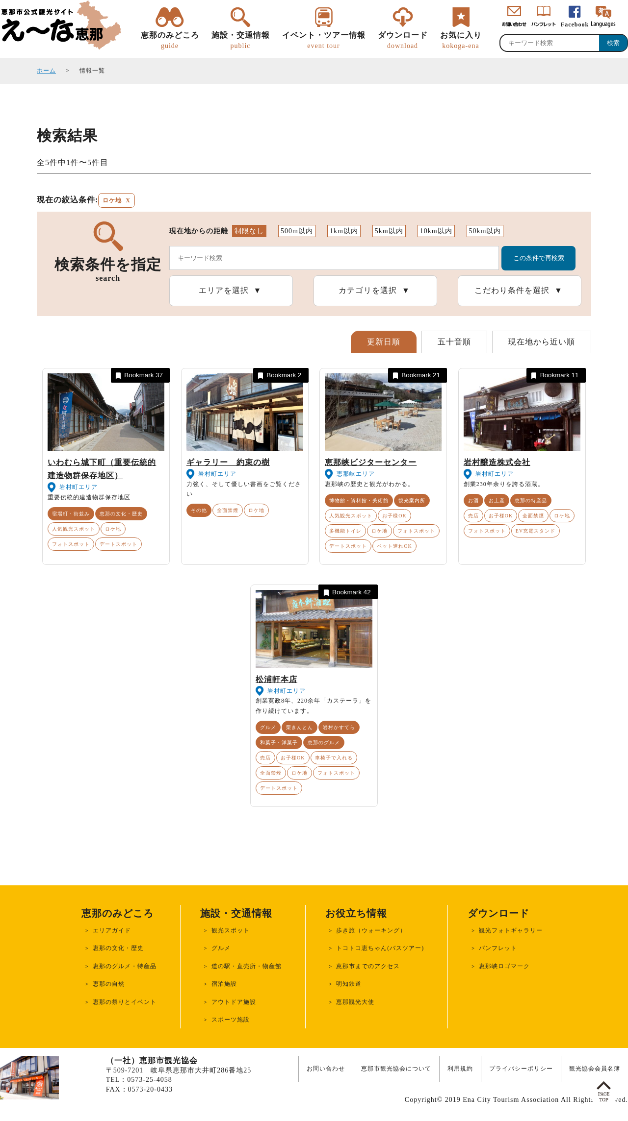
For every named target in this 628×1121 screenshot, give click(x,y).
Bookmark (138, 375)
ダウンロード (403, 40)
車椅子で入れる (334, 757)
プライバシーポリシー (521, 1068)
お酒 (473, 500)
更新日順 (383, 342)
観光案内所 (411, 500)
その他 (199, 510)
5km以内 (389, 231)
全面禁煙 (227, 510)
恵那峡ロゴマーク (504, 966)
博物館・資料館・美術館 (359, 500)
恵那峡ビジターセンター (371, 462)
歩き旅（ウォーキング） (371, 930)
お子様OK (394, 515)
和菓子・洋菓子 (279, 742)
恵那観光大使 (355, 1002)
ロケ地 (113, 529)
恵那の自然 (109, 983)
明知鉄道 (349, 983)
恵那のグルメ (324, 742)
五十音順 (454, 342)
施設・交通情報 (240, 40)
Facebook (575, 24)
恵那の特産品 (531, 500)
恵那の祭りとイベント (125, 1002)
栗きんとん (299, 727)
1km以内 (344, 231)
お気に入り (461, 40)
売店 (473, 515)
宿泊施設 (224, 983)
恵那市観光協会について (396, 1068)
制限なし (249, 231)
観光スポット (230, 930)
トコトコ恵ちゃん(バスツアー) (380, 948)
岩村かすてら (339, 727)
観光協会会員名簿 (594, 1068)
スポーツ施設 (230, 1019)
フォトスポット (71, 544)
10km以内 (436, 231)
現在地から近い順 (541, 342)
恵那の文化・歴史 (121, 513)
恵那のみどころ (170, 40)
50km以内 (485, 231)
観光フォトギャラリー (511, 930)
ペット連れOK (394, 546)
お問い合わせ (326, 1068)
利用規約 (460, 1068)
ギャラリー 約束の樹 (228, 462)
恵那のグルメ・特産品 (125, 966)
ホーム (46, 70)
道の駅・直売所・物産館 (246, 966)
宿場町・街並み (71, 513)
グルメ (268, 727)
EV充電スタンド (535, 531)
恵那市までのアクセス (368, 966)
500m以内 (297, 231)
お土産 (497, 500)
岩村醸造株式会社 (497, 462)
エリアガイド (112, 930)
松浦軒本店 (276, 679)
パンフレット (498, 948)
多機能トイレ (345, 531)
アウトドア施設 (233, 1002)
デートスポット (118, 544)
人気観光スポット (73, 529)
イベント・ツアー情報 (324, 40)
